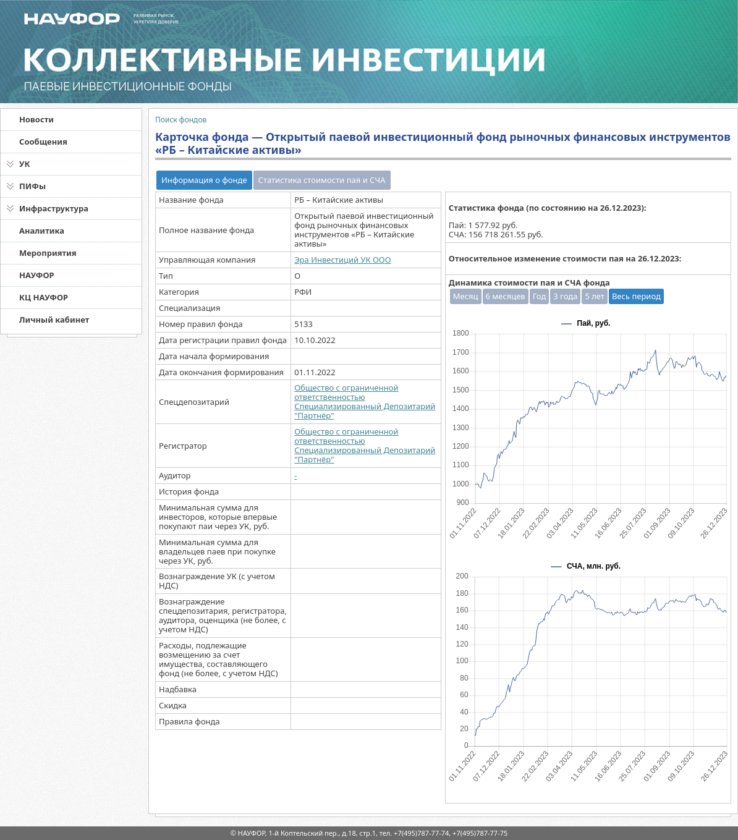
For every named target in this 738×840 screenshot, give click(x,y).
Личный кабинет (54, 319)
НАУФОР (36, 275)
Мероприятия (48, 252)
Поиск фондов (180, 119)
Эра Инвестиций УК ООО (342, 259)
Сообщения (43, 141)
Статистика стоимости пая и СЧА (322, 179)
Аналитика (41, 230)
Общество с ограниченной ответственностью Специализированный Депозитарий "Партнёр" (364, 401)
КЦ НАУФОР (43, 297)
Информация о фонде (204, 179)
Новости (36, 119)
